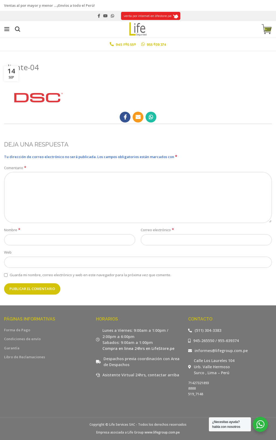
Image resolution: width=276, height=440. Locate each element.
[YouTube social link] (105, 15)
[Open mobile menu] (6, 29)
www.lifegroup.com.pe (162, 432)
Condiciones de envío (22, 338)
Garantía (11, 348)
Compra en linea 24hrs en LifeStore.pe (138, 348)
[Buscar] (17, 29)
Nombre (12, 230)
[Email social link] (138, 117)
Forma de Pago (17, 330)
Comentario (15, 167)
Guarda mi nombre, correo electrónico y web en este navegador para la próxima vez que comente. (90, 274)
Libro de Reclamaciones (24, 356)
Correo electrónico (157, 230)
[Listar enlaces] (230, 330)
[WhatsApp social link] (112, 15)
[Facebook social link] (99, 15)
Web (8, 252)
